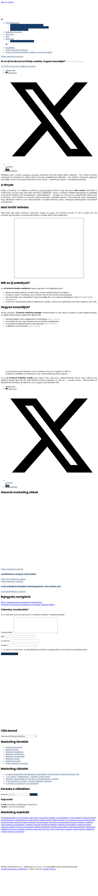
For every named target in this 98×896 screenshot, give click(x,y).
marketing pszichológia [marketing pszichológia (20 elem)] (24, 827)
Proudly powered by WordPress (14, 869)
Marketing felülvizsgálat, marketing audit (26, 25)
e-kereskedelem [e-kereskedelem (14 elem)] (62, 818)
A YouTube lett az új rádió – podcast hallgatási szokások (29, 781)
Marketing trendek (13, 761)
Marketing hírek (12, 749)
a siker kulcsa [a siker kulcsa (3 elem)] (33, 818)
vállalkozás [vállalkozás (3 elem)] (90, 829)
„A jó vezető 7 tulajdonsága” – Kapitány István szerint (28, 776)
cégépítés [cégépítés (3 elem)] (52, 818)
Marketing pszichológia (15, 756)
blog (51, 213)
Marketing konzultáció (19, 30)
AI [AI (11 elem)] (17, 818)
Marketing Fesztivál (14, 32)
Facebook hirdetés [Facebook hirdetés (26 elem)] (89, 818)
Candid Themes (49, 869)
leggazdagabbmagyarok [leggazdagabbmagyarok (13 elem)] (67, 822)
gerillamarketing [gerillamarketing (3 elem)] (20, 820)
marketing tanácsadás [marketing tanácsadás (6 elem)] (58, 827)
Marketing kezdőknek (14, 752)
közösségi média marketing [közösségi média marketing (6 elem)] (25, 822)
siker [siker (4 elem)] (62, 829)
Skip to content (7, 2)
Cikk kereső (5, 736)
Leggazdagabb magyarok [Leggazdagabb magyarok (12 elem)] (46, 822)
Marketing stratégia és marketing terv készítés (29, 27)
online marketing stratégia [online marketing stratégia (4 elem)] (22, 829)
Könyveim (10, 34)
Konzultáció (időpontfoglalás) (22, 41)
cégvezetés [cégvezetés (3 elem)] (43, 818)
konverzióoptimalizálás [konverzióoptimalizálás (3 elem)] (86, 820)
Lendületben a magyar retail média (18, 574)
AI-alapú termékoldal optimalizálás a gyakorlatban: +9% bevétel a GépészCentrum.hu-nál (42, 774)
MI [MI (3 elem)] (11, 829)
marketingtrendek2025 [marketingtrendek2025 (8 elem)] (76, 827)
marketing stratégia (31, 175)
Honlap (4, 645)
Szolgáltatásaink (12, 23)
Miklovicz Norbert (28, 66)
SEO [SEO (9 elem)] (44, 829)
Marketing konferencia (15, 754)
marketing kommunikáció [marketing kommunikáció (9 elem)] (67, 825)
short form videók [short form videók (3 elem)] (53, 829)
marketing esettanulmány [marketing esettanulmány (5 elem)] (15, 825)
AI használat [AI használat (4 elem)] (23, 818)
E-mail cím (5, 641)
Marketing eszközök (14, 747)
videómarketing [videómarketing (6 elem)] (79, 829)
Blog (7, 36)
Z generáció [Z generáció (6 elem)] (19, 832)
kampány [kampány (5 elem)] (61, 820)
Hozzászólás (7, 632)
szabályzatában (45, 190)
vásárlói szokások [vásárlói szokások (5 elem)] (8, 832)
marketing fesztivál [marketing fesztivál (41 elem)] (32, 825)
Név (2, 636)
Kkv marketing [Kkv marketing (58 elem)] (71, 820)
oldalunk (92, 177)
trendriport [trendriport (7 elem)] (68, 829)
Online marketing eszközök (12, 56)
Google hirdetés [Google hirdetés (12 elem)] (33, 820)
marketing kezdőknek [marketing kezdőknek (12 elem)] (49, 825)
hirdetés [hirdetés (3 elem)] (43, 820)
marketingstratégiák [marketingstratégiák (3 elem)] (41, 827)
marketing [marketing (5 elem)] (81, 822)
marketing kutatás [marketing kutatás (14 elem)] (84, 825)
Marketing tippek (12, 759)
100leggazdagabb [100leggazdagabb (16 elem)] (8, 818)
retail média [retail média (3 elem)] (37, 829)
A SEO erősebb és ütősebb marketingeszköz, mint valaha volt (31, 586)
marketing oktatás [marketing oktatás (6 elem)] (8, 827)
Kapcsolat (10, 39)
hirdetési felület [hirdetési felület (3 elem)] (52, 820)
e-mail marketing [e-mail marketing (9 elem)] (75, 818)
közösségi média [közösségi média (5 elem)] (7, 822)
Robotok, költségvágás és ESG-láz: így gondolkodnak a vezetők (32, 779)
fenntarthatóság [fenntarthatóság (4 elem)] (7, 820)
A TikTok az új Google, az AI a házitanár (22, 783)
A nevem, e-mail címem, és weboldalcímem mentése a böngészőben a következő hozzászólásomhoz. (46, 649)
